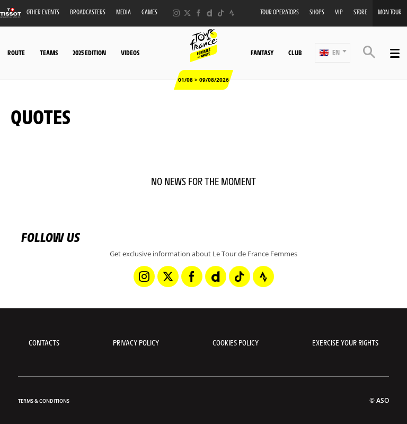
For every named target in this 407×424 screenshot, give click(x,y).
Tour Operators (279, 12)
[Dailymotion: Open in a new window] (209, 13)
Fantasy (262, 52)
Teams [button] (49, 52)
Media (123, 12)
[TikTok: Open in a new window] (220, 13)
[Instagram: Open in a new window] (176, 13)
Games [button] (149, 12)
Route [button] (16, 52)
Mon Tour (390, 12)
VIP (339, 12)
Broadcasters (87, 12)
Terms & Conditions (43, 400)
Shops (316, 12)
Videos (130, 52)
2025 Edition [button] (89, 52)
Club (295, 52)
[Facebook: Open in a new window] (198, 13)
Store (360, 12)
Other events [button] (42, 12)
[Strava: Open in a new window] (231, 13)
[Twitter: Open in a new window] (187, 13)
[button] (332, 53)
